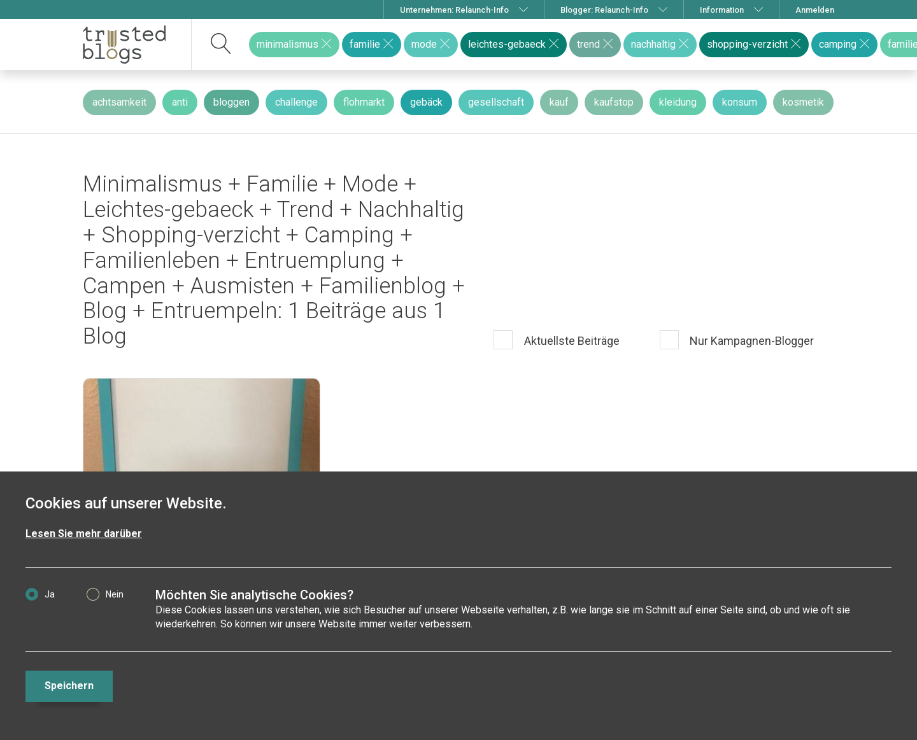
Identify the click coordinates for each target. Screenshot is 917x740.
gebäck (426, 102)
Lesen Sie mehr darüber (83, 533)
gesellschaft (496, 102)
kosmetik (803, 102)
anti (180, 102)
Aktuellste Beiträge (571, 341)
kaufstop (614, 102)
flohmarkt (364, 102)
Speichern (69, 686)
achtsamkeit (119, 102)
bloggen (231, 102)
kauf (559, 102)
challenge (296, 102)
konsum (739, 102)
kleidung (678, 102)
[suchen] (221, 44)
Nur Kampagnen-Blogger (750, 341)
